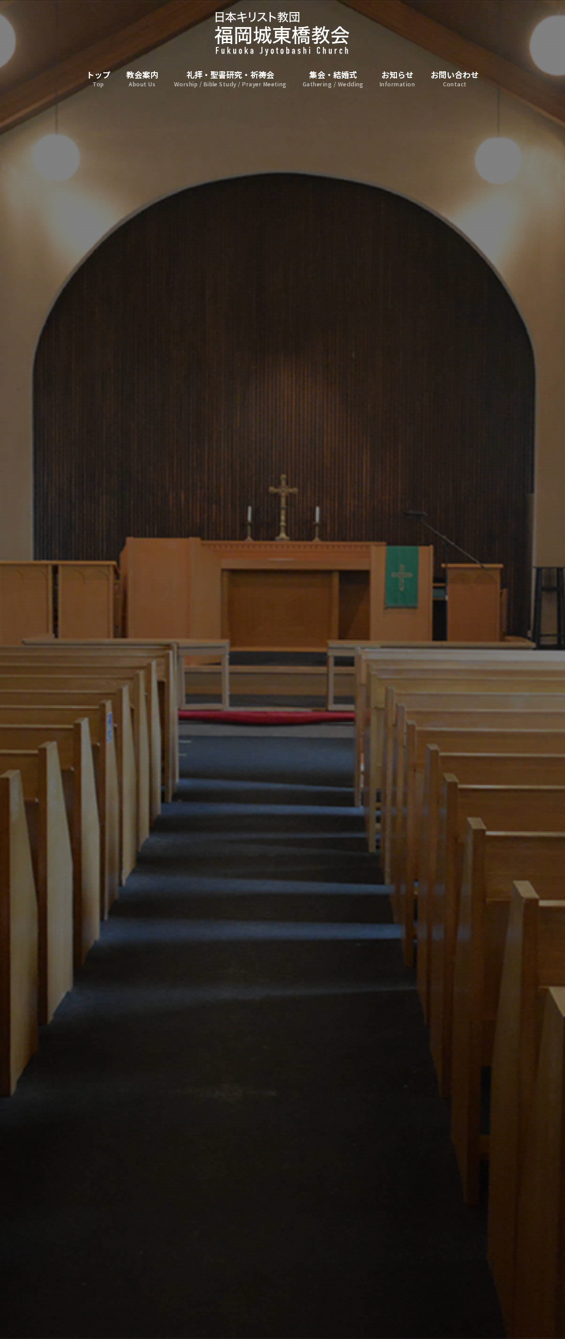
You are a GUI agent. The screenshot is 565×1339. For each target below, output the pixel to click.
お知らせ (397, 79)
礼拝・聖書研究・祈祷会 (230, 79)
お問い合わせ (455, 79)
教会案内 (142, 79)
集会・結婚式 (333, 79)
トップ (98, 79)
